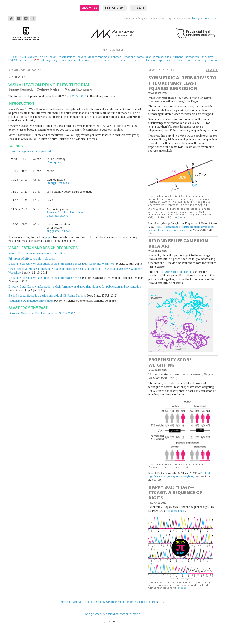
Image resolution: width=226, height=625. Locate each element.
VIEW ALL (212, 70)
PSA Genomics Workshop (98, 264)
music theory (27, 60)
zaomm (213, 60)
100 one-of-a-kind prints (177, 272)
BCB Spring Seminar (73, 295)
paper (48, 237)
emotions (129, 57)
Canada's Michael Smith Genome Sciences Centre (126, 602)
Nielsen (49, 89)
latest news (114, 8)
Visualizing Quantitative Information (30, 301)
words (192, 60)
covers (82, 57)
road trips (91, 60)
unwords (171, 60)
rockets (104, 60)
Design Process (58, 183)
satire (114, 60)
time (141, 60)
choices (32, 57)
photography (49, 60)
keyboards (192, 57)
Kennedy (20, 89)
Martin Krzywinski (71, 602)
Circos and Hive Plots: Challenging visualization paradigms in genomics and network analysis (65, 269)
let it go (196, 18)
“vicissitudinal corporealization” (122, 614)
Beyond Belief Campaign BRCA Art (178, 243)
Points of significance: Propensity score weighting (179, 474)
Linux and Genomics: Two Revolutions (32, 313)
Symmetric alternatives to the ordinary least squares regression (182, 83)
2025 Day (89, 8)
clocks (43, 57)
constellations (66, 57)
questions (66, 60)
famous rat (144, 57)
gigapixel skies (162, 57)
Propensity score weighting (169, 362)
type (160, 60)
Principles (54, 162)
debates (116, 57)
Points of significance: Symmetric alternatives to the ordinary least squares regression (181, 228)
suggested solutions (59, 231)
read (181, 217)
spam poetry (128, 60)
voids (182, 60)
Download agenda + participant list (29, 151)
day (14, 57)
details (181, 587)
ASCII (23, 57)
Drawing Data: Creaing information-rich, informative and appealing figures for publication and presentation (74, 286)
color (53, 57)
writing (202, 60)
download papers (57, 216)
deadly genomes (98, 57)
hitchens (178, 57)
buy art (138, 8)
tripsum (151, 60)
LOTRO (12, 60)
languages (207, 57)
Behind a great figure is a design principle (33, 295)
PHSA (162, 602)
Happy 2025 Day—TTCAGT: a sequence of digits (175, 492)
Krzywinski (78, 89)
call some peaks (175, 511)
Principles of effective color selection (31, 258)
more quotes (210, 18)
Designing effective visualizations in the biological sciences (45, 264)
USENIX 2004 (66, 313)
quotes (78, 60)
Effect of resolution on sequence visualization (36, 253)
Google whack (93, 614)
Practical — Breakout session (67, 212)
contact (88, 602)
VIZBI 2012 (79, 96)
